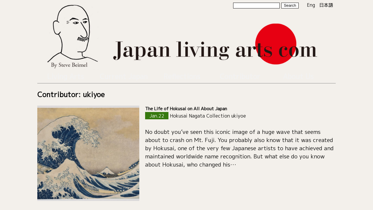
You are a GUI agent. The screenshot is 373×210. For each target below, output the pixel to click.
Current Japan (124, 74)
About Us (298, 74)
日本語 (326, 5)
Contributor (240, 74)
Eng (311, 5)
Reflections (182, 74)
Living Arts (65, 74)
